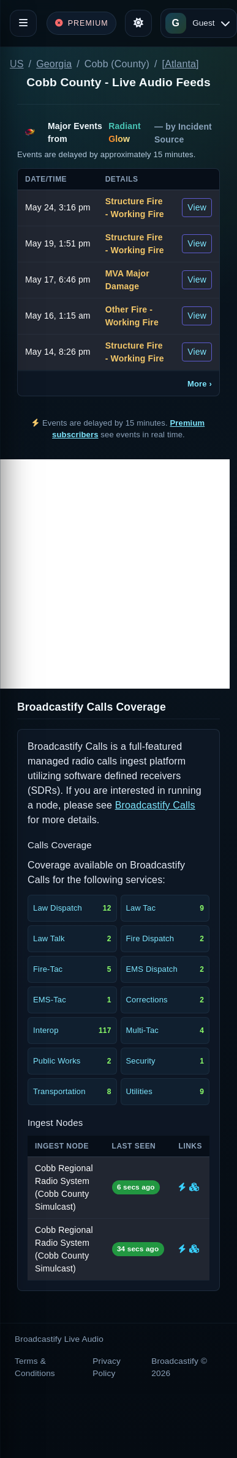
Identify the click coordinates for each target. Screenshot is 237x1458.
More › (199, 383)
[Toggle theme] (138, 23)
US (17, 64)
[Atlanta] (180, 64)
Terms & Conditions (35, 1367)
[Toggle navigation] (23, 23)
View (196, 207)
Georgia (54, 64)
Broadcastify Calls (155, 805)
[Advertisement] (115, 574)
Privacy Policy (106, 1367)
